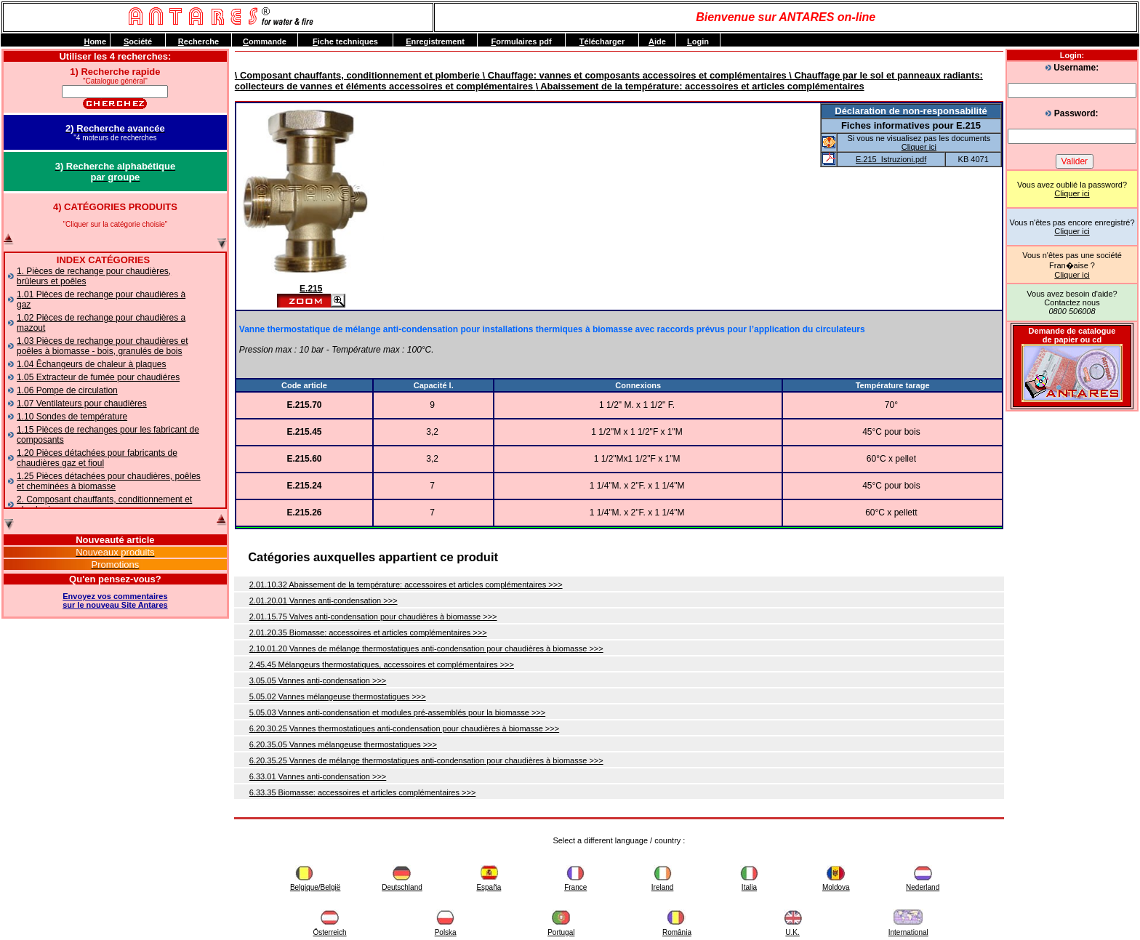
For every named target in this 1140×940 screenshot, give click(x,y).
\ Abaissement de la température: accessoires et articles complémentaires (700, 86)
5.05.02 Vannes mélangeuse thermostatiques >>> (337, 696)
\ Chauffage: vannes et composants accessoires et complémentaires (636, 75)
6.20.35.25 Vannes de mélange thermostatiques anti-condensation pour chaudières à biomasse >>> (426, 760)
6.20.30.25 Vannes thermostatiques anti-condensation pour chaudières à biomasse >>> (404, 728)
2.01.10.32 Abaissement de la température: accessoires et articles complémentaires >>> (406, 584)
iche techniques (345, 41)
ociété (138, 41)
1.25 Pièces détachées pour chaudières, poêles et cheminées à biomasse (109, 481)
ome (95, 41)
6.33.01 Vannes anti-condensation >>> (317, 776)
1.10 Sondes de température (72, 416)
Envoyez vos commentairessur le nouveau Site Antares (115, 600)
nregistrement (435, 41)
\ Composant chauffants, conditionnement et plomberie (359, 75)
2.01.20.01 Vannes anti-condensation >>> (323, 600)
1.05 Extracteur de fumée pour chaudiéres (98, 377)
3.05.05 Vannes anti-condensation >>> (317, 680)
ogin (698, 41)
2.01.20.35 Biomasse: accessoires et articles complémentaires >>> (368, 632)
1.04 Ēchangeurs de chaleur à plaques (91, 364)
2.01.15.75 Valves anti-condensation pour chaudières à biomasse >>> (373, 616)
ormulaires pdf (521, 41)
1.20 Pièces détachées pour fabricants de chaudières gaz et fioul (97, 458)
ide (657, 41)
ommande (264, 41)
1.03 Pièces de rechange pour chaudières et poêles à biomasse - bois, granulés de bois (102, 346)
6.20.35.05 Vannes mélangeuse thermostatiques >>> (343, 744)
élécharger (602, 41)
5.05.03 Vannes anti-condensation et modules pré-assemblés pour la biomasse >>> (397, 712)
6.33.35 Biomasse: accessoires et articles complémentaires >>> (362, 792)
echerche (198, 41)
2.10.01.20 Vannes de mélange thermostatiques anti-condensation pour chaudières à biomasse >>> (426, 648)
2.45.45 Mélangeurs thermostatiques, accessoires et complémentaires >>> (381, 664)
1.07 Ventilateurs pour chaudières (82, 403)
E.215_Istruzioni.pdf (891, 159)
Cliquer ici (1071, 193)
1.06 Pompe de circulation (67, 390)
